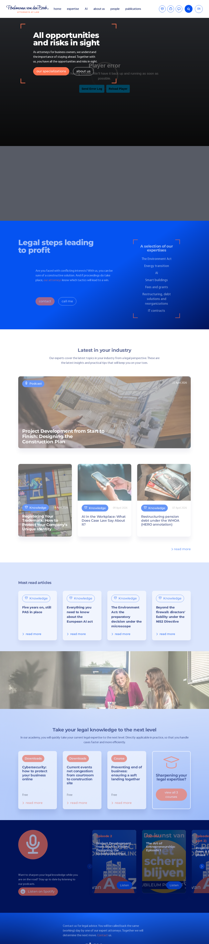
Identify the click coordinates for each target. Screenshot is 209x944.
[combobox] (199, 9)
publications (133, 9)
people (115, 9)
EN (198, 9)
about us (99, 9)
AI (86, 9)
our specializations (51, 71)
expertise (73, 9)
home (57, 9)
